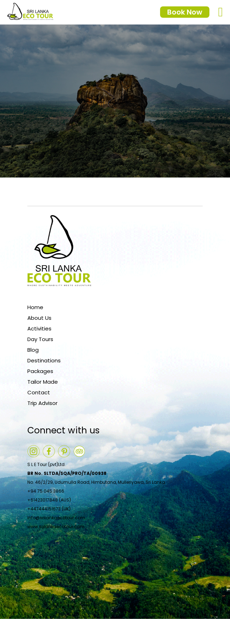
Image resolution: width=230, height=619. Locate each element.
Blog (33, 350)
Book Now (184, 12)
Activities (39, 328)
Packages (40, 371)
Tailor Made (42, 381)
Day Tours (40, 339)
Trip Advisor (42, 403)
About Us (39, 318)
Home (35, 307)
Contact (38, 392)
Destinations (44, 360)
